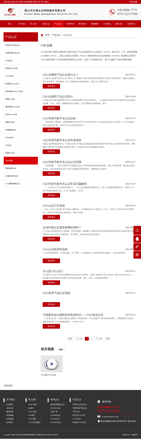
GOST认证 (9, 76)
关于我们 (22, 24)
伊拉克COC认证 (11, 68)
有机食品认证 (10, 168)
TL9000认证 (55, 419)
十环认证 (9, 61)
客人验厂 (34, 24)
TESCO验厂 (33, 412)
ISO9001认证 (55, 408)
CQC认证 (9, 161)
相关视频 (53, 349)
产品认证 (58, 24)
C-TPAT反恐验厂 (34, 423)
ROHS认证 (9, 138)
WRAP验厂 (32, 419)
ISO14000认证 (55, 423)
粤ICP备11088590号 (51, 435)
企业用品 (107, 24)
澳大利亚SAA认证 (12, 107)
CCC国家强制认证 (12, 184)
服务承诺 (9, 412)
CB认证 (8, 145)
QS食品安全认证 (11, 176)
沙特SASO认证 (11, 114)
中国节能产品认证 (12, 53)
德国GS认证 (10, 122)
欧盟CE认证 (10, 153)
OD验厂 (31, 408)
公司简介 (9, 405)
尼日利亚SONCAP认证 (14, 91)
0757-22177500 (108, 411)
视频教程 (95, 24)
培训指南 (9, 415)
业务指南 (9, 419)
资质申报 (70, 24)
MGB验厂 (32, 415)
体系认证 (46, 24)
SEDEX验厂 (33, 405)
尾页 (108, 339)
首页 (10, 24)
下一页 (99, 339)
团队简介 (119, 24)
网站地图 (133, 2)
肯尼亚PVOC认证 (12, 84)
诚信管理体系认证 (57, 405)
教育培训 (82, 24)
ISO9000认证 (55, 415)
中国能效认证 (10, 130)
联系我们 (131, 24)
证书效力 (9, 423)
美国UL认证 (10, 99)
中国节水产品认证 (12, 45)
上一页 (79, 339)
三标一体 (54, 412)
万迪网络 (134, 435)
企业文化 (9, 408)
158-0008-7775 (108, 407)
